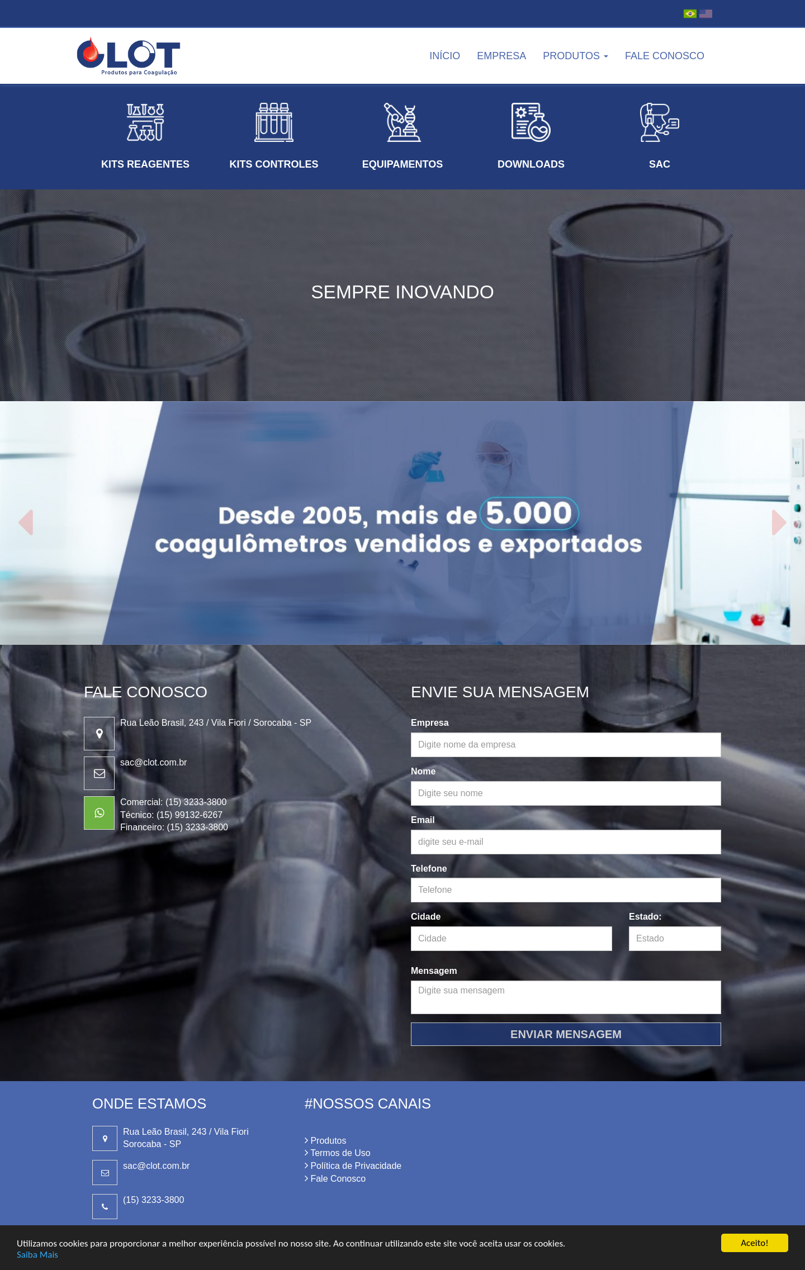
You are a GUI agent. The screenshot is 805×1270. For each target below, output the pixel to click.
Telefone (429, 868)
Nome (423, 771)
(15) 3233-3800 (153, 1200)
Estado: (645, 916)
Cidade (426, 916)
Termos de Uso (338, 1153)
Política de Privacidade (353, 1166)
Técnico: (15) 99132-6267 (171, 815)
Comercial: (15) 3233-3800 (173, 802)
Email (423, 820)
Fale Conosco (664, 55)
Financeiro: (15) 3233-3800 (174, 827)
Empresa (501, 55)
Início (444, 55)
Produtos (575, 55)
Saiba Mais (37, 1255)
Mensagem (434, 971)
